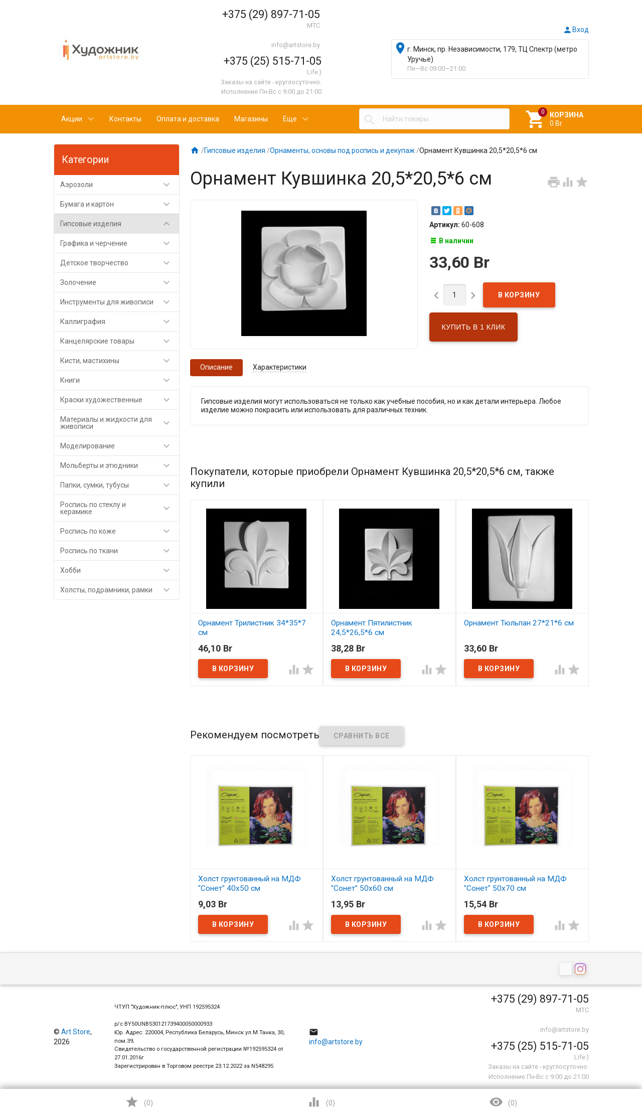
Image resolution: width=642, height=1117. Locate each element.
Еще (290, 119)
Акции (71, 119)
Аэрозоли (119, 184)
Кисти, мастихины (119, 360)
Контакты (125, 119)
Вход (576, 30)
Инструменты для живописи (119, 301)
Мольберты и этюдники (119, 465)
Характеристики (279, 367)
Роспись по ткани (119, 550)
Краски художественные (119, 399)
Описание (216, 367)
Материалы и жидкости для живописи (119, 423)
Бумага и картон (119, 204)
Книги (119, 380)
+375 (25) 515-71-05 (273, 61)
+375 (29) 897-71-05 (271, 14)
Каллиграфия (119, 321)
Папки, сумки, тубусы (119, 485)
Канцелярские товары (119, 341)
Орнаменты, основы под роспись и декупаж (342, 150)
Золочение (119, 282)
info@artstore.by (295, 45)
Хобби (119, 570)
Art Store (75, 1032)
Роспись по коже (119, 531)
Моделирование (119, 445)
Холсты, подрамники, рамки (119, 589)
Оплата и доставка (187, 119)
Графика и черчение (119, 243)
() (139, 1102)
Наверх (600, 1069)
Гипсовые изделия (119, 223)
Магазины (251, 119)
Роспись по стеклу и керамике (119, 508)
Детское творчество (119, 262)
